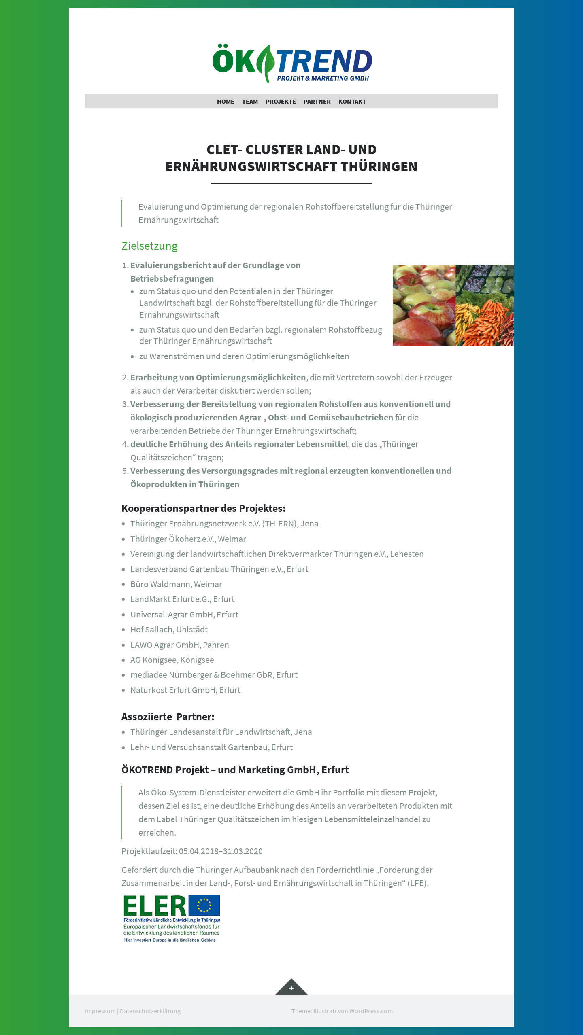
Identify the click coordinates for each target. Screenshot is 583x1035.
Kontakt (352, 101)
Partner (317, 101)
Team (250, 101)
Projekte (281, 101)
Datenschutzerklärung (150, 1011)
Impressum (100, 1011)
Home (225, 101)
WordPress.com (371, 1011)
